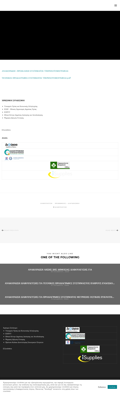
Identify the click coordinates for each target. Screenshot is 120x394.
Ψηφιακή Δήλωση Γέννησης (14, 118)
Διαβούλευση (46, 203)
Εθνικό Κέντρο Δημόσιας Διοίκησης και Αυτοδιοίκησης (23, 115)
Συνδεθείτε (6, 130)
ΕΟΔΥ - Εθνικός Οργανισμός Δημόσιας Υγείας (20, 109)
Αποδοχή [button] (112, 387)
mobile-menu (115, 5)
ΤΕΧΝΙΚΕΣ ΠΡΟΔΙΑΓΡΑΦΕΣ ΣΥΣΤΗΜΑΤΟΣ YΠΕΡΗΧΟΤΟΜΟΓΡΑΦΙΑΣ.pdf (36, 78)
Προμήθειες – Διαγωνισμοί (67, 203)
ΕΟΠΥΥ (7, 112)
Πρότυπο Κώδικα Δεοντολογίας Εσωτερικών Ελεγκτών (24, 342)
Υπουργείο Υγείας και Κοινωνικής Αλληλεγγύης (20, 106)
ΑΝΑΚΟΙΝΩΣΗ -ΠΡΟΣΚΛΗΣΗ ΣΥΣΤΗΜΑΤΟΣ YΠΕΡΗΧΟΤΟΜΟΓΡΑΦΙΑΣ (35, 71)
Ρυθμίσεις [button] (102, 387)
